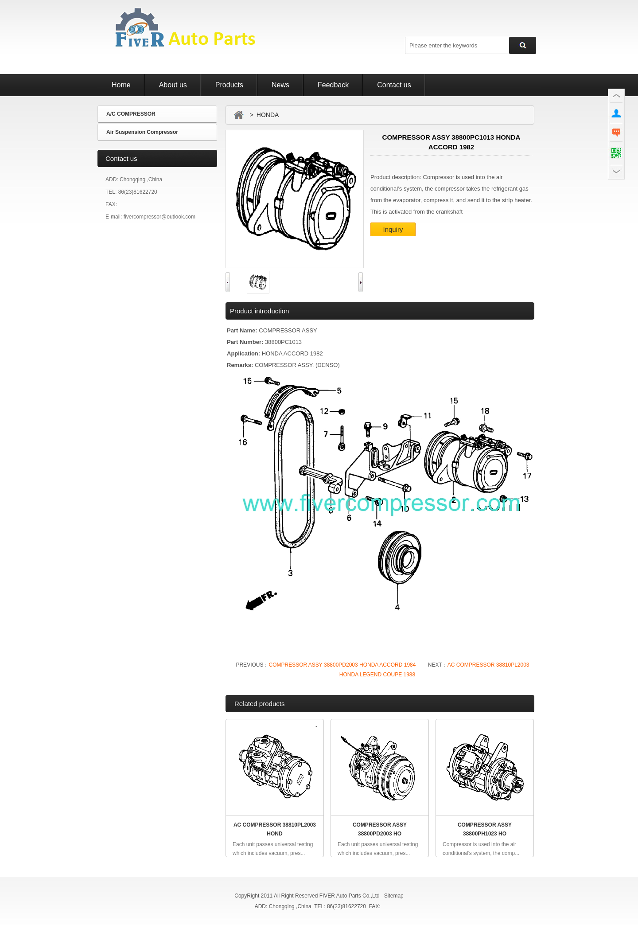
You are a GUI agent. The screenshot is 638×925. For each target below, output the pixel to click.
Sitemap (394, 896)
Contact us (394, 85)
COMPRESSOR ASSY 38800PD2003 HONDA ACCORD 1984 (342, 665)
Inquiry (393, 229)
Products (229, 85)
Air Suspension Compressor (142, 132)
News (280, 85)
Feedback (333, 85)
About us (173, 85)
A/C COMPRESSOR (131, 114)
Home (121, 85)
